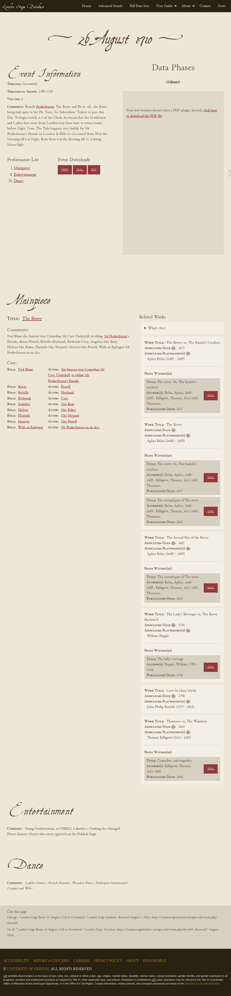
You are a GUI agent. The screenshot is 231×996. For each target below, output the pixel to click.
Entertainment (25, 175)
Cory (64, 398)
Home (86, 6)
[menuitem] (87, 6)
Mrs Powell (69, 421)
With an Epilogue (30, 427)
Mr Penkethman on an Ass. (80, 427)
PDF (135, 82)
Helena (23, 410)
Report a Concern (51, 961)
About (186, 6)
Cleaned (184, 82)
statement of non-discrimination (202, 983)
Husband (67, 393)
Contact (205, 6)
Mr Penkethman (115, 336)
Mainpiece (22, 168)
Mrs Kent (67, 404)
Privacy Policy (108, 961)
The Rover (32, 319)
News (222, 6)
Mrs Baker (68, 410)
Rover (22, 387)
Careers (82, 961)
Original (159, 82)
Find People (154, 961)
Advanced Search (110, 6)
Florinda (24, 416)
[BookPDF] (173, 173)
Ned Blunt (25, 369)
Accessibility (16, 961)
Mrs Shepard (70, 416)
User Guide (164, 6)
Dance (18, 181)
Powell (65, 387)
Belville (23, 393)
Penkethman (45, 107)
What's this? (157, 328)
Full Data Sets (139, 6)
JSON (64, 169)
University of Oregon (28, 969)
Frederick (24, 398)
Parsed (209, 82)
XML (79, 169)
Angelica (24, 404)
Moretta (23, 421)
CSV (94, 169)
